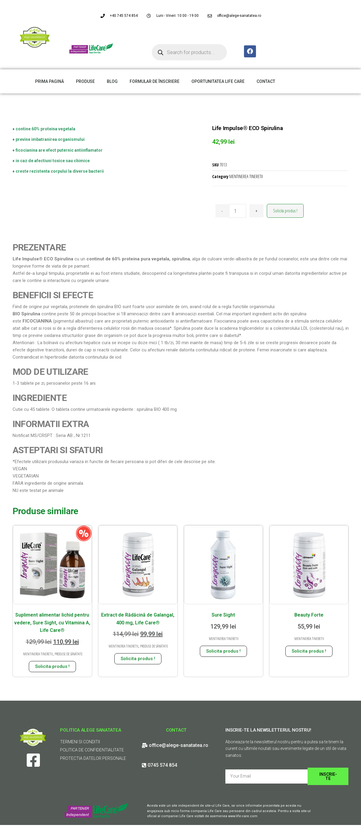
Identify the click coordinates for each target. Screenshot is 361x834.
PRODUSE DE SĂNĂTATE (69, 654)
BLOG (112, 81)
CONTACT (266, 81)
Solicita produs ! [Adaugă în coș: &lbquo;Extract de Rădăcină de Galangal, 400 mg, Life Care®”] (138, 658)
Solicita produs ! (285, 211)
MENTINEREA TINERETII (246, 176)
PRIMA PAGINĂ (49, 81)
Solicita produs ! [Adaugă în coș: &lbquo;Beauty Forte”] (309, 651)
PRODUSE (85, 81)
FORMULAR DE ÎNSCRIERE (154, 81)
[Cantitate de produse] (237, 211)
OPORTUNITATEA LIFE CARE (218, 81)
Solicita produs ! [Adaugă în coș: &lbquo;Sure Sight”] (223, 651)
